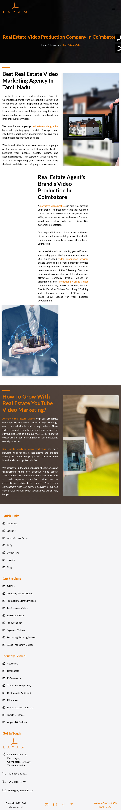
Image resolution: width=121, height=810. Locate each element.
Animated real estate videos (18, 418)
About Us (12, 523)
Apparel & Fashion (17, 722)
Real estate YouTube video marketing (24, 448)
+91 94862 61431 (15, 774)
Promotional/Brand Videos (21, 600)
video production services (73, 258)
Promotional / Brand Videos (73, 281)
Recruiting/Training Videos (21, 637)
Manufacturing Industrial (20, 707)
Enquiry (11, 559)
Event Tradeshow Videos (20, 644)
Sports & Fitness (16, 714)
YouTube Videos (15, 615)
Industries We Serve (17, 537)
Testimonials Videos (17, 608)
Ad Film (11, 586)
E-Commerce (14, 678)
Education (12, 700)
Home (43, 45)
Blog (9, 567)
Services (11, 530)
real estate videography (45, 126)
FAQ (9, 545)
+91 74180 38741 (15, 782)
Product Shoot (14, 622)
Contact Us (13, 552)
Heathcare (12, 663)
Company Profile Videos (20, 593)
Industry (54, 45)
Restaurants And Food (19, 692)
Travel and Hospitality (19, 685)
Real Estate (13, 670)
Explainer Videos (16, 629)
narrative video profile (52, 205)
